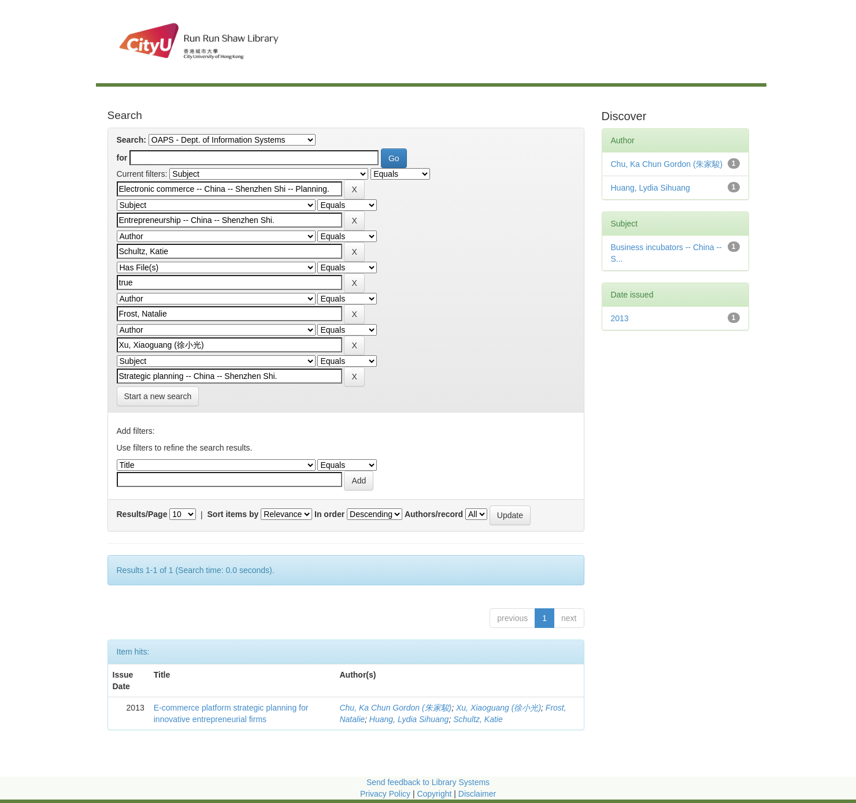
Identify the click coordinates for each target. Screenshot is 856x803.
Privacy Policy (385, 793)
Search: (131, 139)
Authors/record (434, 514)
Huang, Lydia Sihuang (409, 719)
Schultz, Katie (478, 719)
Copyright (435, 793)
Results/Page (142, 514)
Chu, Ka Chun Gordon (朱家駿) (395, 707)
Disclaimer (477, 793)
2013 (620, 318)
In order (329, 514)
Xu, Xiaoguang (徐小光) (498, 707)
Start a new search (158, 396)
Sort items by (233, 514)
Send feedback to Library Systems (428, 782)
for (122, 157)
